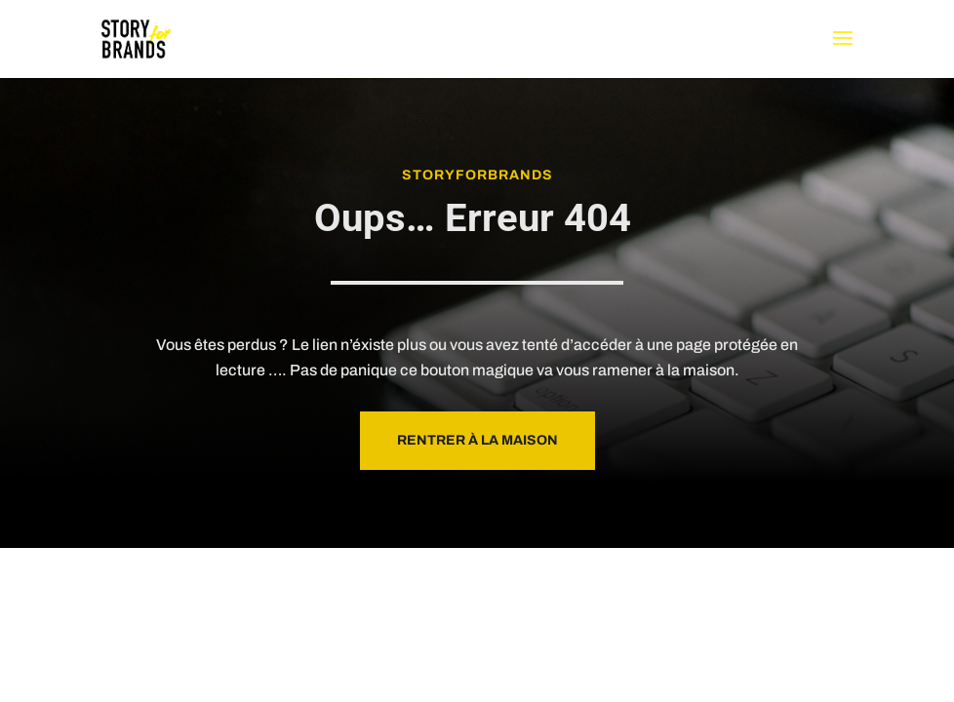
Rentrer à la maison (477, 440)
